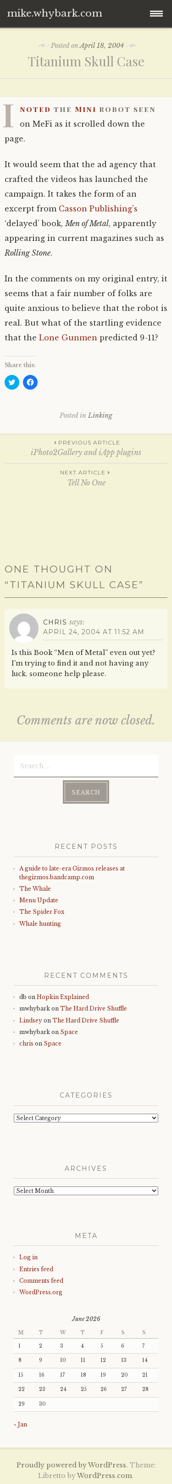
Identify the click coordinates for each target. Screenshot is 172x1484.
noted (35, 109)
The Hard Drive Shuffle (93, 1008)
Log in (28, 1257)
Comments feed (41, 1280)
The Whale (35, 888)
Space (69, 1031)
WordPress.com (104, 1476)
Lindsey (30, 1020)
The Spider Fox (41, 911)
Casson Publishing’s (98, 208)
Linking (100, 415)
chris (26, 1043)
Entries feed (36, 1269)
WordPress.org (40, 1292)
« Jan (20, 1424)
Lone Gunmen (68, 337)
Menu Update (38, 900)
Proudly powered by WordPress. (72, 1465)
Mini (85, 109)
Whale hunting (40, 923)
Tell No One (86, 477)
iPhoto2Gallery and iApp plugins (86, 447)
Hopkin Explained (63, 996)
